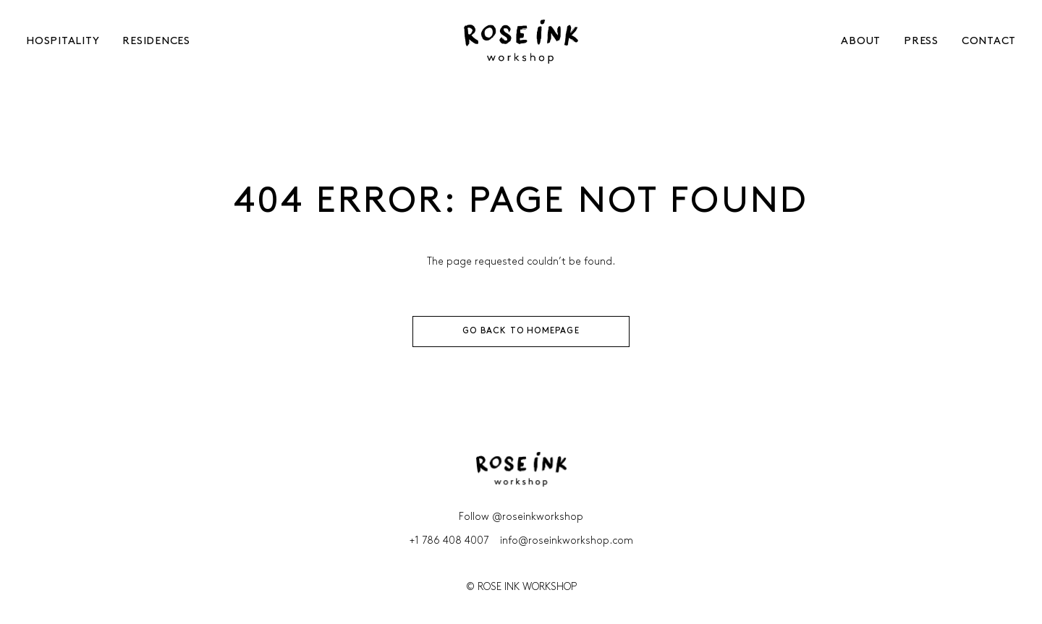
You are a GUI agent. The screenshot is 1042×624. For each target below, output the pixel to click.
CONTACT (989, 41)
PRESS (921, 41)
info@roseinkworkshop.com (566, 541)
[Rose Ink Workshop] (520, 42)
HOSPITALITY (62, 41)
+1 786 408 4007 (449, 541)
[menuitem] (54, 41)
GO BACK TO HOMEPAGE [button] (521, 331)
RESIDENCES (156, 41)
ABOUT (861, 41)
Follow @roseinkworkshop (521, 517)
